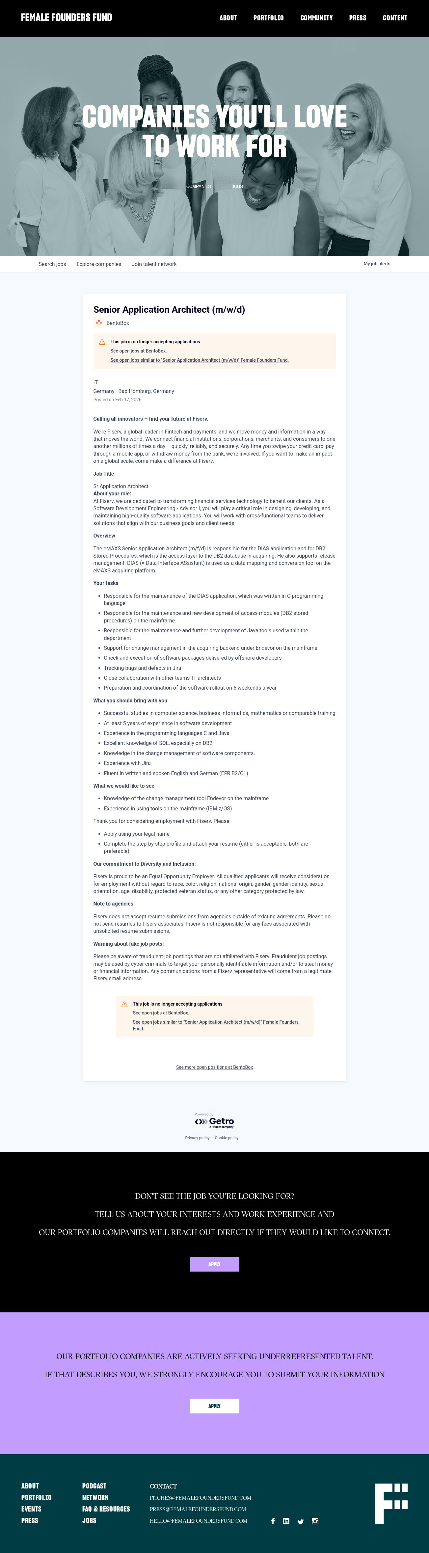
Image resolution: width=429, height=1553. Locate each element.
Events (31, 1509)
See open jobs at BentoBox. (139, 351)
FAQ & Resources (107, 1509)
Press (357, 18)
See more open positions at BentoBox (214, 1067)
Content (395, 18)
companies (99, 264)
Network (96, 1497)
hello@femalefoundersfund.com (200, 1520)
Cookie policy (227, 1138)
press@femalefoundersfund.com (199, 1509)
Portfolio (269, 18)
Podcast (95, 1486)
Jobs (90, 1520)
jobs (52, 264)
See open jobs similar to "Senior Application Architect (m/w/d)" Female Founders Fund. (200, 360)
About (228, 18)
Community (317, 18)
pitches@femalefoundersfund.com (202, 1497)
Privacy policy (197, 1138)
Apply (214, 1265)
